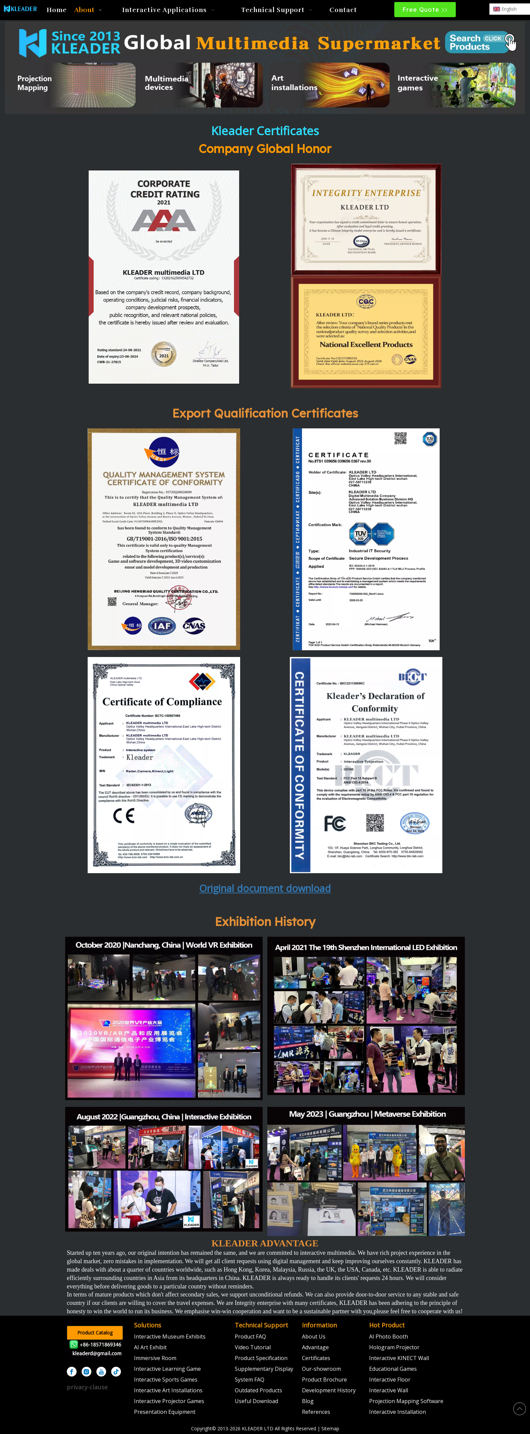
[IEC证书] (366, 539)
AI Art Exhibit (150, 1347)
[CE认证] (164, 765)
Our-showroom (321, 1368)
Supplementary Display (264, 1368)
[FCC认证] (366, 765)
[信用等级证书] (164, 277)
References (316, 1412)
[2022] (164, 1169)
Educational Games (393, 1368)
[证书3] (366, 219)
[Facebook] (72, 1372)
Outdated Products (258, 1390)
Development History (329, 1390)
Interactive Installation (397, 1412)
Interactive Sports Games (165, 1379)
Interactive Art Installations (168, 1390)
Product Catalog (95, 1332)
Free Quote (425, 9)
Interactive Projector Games (169, 1401)
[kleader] (97, 1350)
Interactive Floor (389, 1379)
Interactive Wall (388, 1390)
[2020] (164, 1018)
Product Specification (261, 1358)
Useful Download (256, 1401)
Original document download (265, 888)
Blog (308, 1401)
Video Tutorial (253, 1347)
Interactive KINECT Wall (399, 1358)
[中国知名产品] (366, 331)
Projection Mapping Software (406, 1401)
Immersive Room (155, 1358)
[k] (164, 539)
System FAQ (249, 1379)
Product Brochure (324, 1379)
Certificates (316, 1358)
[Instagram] (86, 1372)
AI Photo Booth (388, 1336)
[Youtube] (101, 1372)
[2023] (366, 1171)
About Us (313, 1336)
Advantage (315, 1347)
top (519, 1408)
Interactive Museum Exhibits (170, 1336)
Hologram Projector (394, 1347)
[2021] (366, 1016)
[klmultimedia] (265, 68)
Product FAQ (250, 1336)
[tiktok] (116, 1372)
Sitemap (330, 1428)
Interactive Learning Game (167, 1368)
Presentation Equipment (164, 1412)
